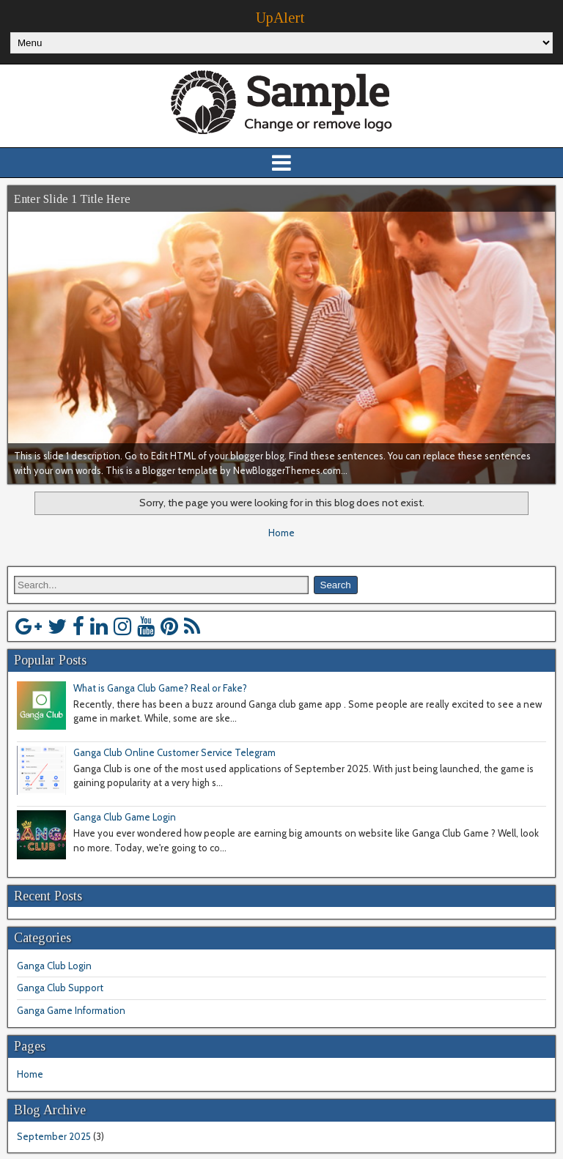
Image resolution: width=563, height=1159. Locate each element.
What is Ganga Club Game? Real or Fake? (160, 688)
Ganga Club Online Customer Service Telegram (174, 752)
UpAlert (280, 18)
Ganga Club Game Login (124, 817)
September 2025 (54, 1136)
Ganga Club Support (60, 987)
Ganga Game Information (71, 1010)
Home (281, 532)
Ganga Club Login (54, 965)
